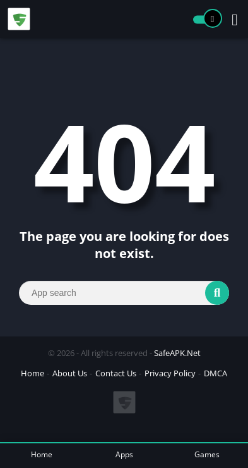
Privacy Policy (170, 373)
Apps (124, 454)
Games (207, 454)
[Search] (124, 293)
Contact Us (115, 373)
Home (32, 373)
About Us (69, 373)
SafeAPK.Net (177, 353)
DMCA (215, 373)
